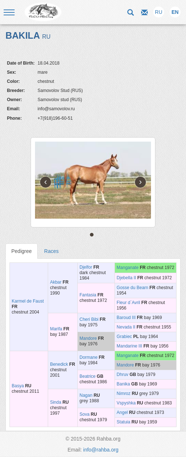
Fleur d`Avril (128, 302)
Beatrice (88, 376)
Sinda (55, 402)
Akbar (55, 282)
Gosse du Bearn (132, 287)
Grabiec (124, 336)
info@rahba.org (101, 450)
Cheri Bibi (89, 319)
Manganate (128, 267)
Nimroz (124, 393)
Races (51, 251)
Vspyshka (126, 403)
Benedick (59, 364)
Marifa (56, 328)
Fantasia (88, 294)
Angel (122, 412)
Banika (123, 384)
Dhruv (122, 374)
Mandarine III (129, 346)
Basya (18, 385)
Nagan (86, 395)
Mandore (88, 338)
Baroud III (126, 317)
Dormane (88, 357)
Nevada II (126, 327)
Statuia (123, 422)
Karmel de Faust (28, 301)
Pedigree (21, 251)
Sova (84, 414)
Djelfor (86, 267)
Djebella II (126, 277)
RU (158, 12)
